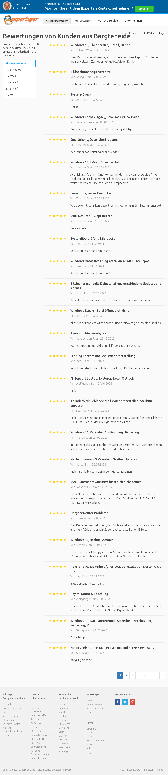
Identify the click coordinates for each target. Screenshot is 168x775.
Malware (7, 735)
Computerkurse (39, 758)
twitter (125, 702)
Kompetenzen (83, 20)
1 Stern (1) (11, 95)
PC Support (37, 723)
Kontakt (161, 769)
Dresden (63, 739)
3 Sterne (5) (11, 82)
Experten (91, 736)
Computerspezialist (41, 735)
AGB (122, 769)
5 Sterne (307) (13, 69)
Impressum (148, 769)
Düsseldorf (64, 724)
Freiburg (63, 751)
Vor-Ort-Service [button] (109, 20)
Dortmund (64, 728)
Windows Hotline (11, 724)
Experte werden (95, 740)
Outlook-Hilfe (10, 704)
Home (90, 700)
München (63, 712)
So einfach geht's (96, 708)
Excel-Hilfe (8, 712)
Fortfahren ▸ (144, 8)
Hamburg (63, 708)
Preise (90, 712)
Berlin (62, 704)
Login (162, 33)
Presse (90, 744)
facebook (117, 702)
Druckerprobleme (12, 708)
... (151, 675)
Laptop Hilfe (37, 727)
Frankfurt (63, 716)
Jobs (89, 748)
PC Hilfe (35, 719)
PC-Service (36, 743)
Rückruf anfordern (57, 21)
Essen (61, 731)
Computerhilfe (38, 715)
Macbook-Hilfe (38, 739)
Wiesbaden (64, 747)
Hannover (64, 743)
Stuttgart (63, 720)
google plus (132, 702)
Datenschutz (133, 769)
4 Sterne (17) (12, 76)
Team (89, 732)
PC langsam (8, 720)
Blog (89, 752)
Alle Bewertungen (15, 63)
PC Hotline (36, 731)
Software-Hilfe (38, 746)
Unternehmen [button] (134, 20)
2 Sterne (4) (11, 88)
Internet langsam (11, 716)
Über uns (91, 728)
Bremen (63, 735)
